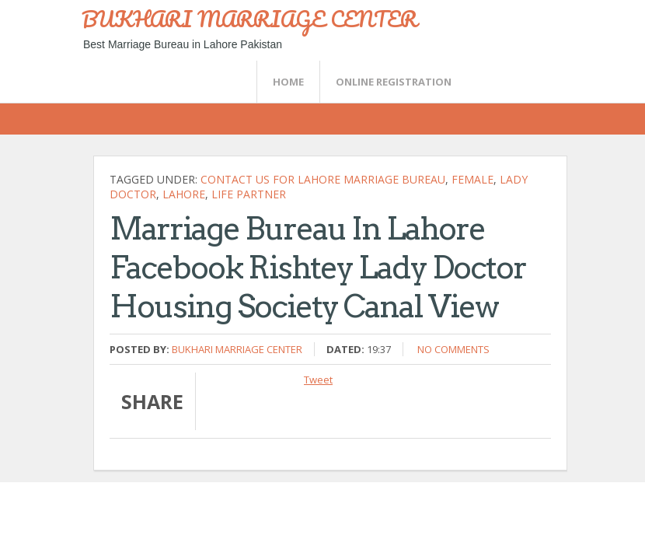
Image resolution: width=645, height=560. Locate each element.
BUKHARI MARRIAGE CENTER (249, 19)
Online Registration (394, 82)
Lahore (183, 194)
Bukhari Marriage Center (237, 349)
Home (288, 82)
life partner (248, 194)
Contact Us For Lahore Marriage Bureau (322, 179)
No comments (453, 349)
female (472, 179)
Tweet (318, 380)
